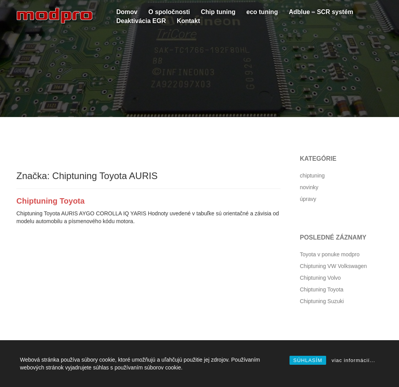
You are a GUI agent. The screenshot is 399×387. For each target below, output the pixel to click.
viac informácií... (353, 360)
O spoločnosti (169, 12)
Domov (127, 12)
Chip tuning (218, 12)
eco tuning (262, 12)
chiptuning (312, 175)
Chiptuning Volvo (320, 278)
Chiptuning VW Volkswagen (333, 266)
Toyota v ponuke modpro (330, 254)
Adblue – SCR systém (321, 12)
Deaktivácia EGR (141, 21)
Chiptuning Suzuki (322, 301)
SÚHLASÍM (307, 360)
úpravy (308, 199)
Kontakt (188, 21)
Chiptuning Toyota (50, 201)
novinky (309, 187)
